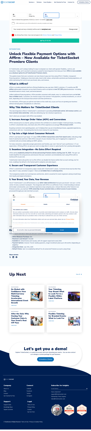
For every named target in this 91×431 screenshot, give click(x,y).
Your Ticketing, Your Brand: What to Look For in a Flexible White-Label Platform (56, 293)
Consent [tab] (23, 204)
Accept (62, 230)
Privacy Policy (70, 219)
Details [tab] (45, 204)
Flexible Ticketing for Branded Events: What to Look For (57, 316)
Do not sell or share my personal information (29, 230)
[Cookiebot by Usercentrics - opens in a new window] (71, 200)
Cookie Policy (19, 224)
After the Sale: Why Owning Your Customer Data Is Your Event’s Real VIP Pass (20, 318)
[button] (10, 257)
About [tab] (68, 204)
